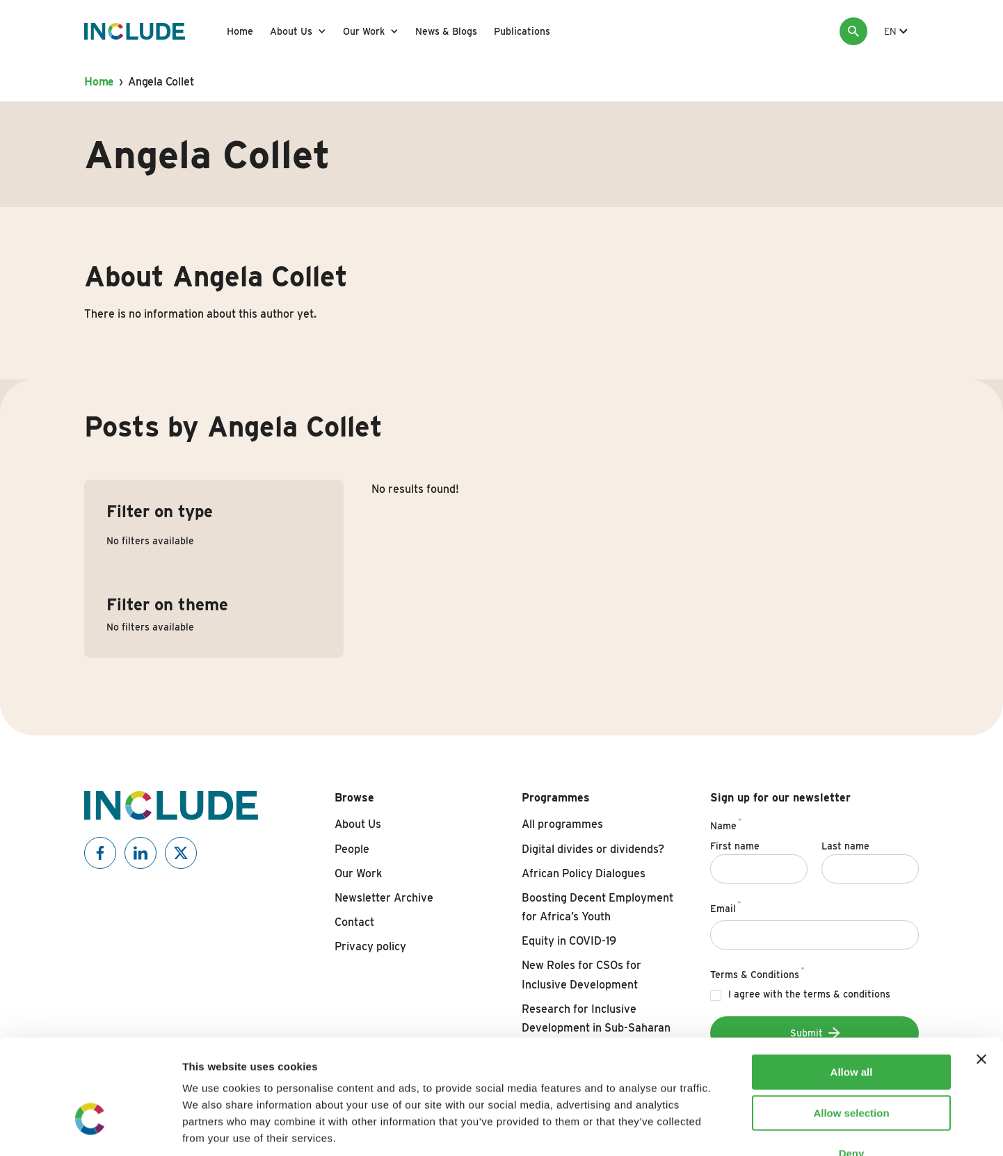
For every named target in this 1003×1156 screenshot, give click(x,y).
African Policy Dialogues (583, 873)
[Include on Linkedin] (141, 853)
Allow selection (851, 1027)
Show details (730, 1128)
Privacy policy (370, 946)
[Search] (853, 31)
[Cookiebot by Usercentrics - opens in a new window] (90, 1128)
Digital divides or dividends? (593, 849)
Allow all (852, 986)
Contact (354, 922)
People (352, 849)
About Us (291, 31)
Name (726, 823)
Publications (522, 31)
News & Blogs (446, 31)
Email (725, 906)
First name (735, 846)
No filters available (150, 540)
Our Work (364, 31)
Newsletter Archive (384, 897)
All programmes (562, 824)
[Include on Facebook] (100, 853)
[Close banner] (981, 973)
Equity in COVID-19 (569, 940)
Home (240, 31)
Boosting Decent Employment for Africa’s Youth (597, 907)
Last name (845, 846)
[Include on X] (181, 853)
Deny (852, 1067)
